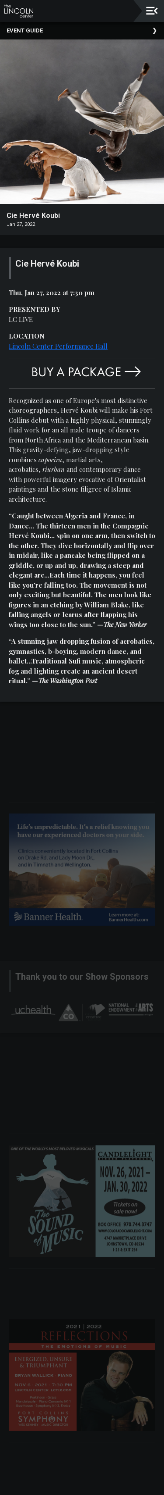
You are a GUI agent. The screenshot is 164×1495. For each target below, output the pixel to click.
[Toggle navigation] (152, 10)
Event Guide (25, 30)
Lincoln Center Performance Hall (58, 346)
